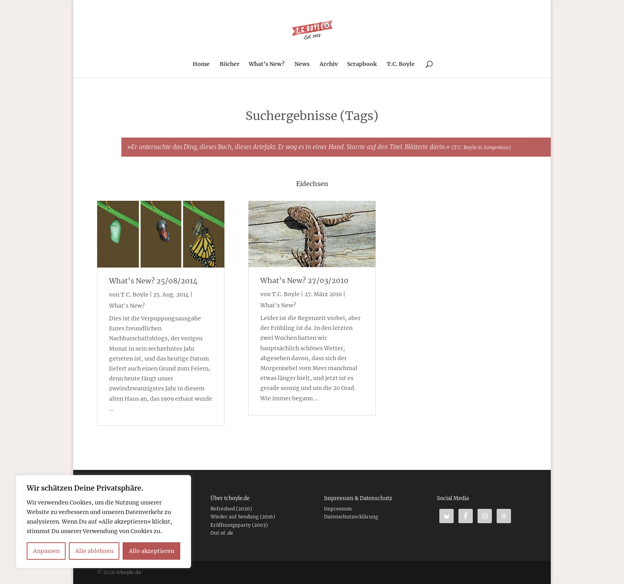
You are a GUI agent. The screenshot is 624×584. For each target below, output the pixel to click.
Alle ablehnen (94, 551)
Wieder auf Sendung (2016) (243, 517)
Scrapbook (362, 64)
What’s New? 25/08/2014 (153, 280)
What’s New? (267, 64)
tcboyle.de (128, 572)
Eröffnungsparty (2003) (239, 525)
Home (201, 64)
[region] (103, 521)
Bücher (230, 64)
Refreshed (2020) (231, 509)
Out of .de (222, 533)
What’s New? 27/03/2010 (304, 280)
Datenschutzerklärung (351, 517)
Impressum (338, 509)
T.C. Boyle (401, 64)
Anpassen (46, 551)
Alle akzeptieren (151, 551)
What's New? (127, 305)
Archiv (329, 64)
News (302, 64)
